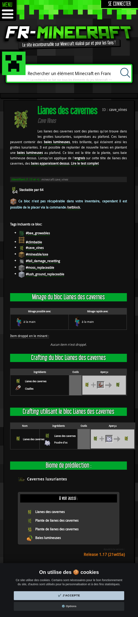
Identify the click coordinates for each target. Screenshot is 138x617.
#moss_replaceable (40, 267)
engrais (79, 158)
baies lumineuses (57, 142)
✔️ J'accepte (69, 595)
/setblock (73, 207)
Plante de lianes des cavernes (56, 520)
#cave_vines (35, 247)
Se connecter (119, 4)
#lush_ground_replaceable (45, 274)
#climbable (34, 242)
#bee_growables (38, 233)
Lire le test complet (85, 163)
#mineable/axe (37, 254)
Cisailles (29, 388)
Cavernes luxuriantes (47, 479)
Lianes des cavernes (35, 381)
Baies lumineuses (48, 538)
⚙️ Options (69, 606)
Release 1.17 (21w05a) (104, 554)
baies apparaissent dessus (50, 163)
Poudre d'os (60, 442)
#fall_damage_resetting (43, 261)
